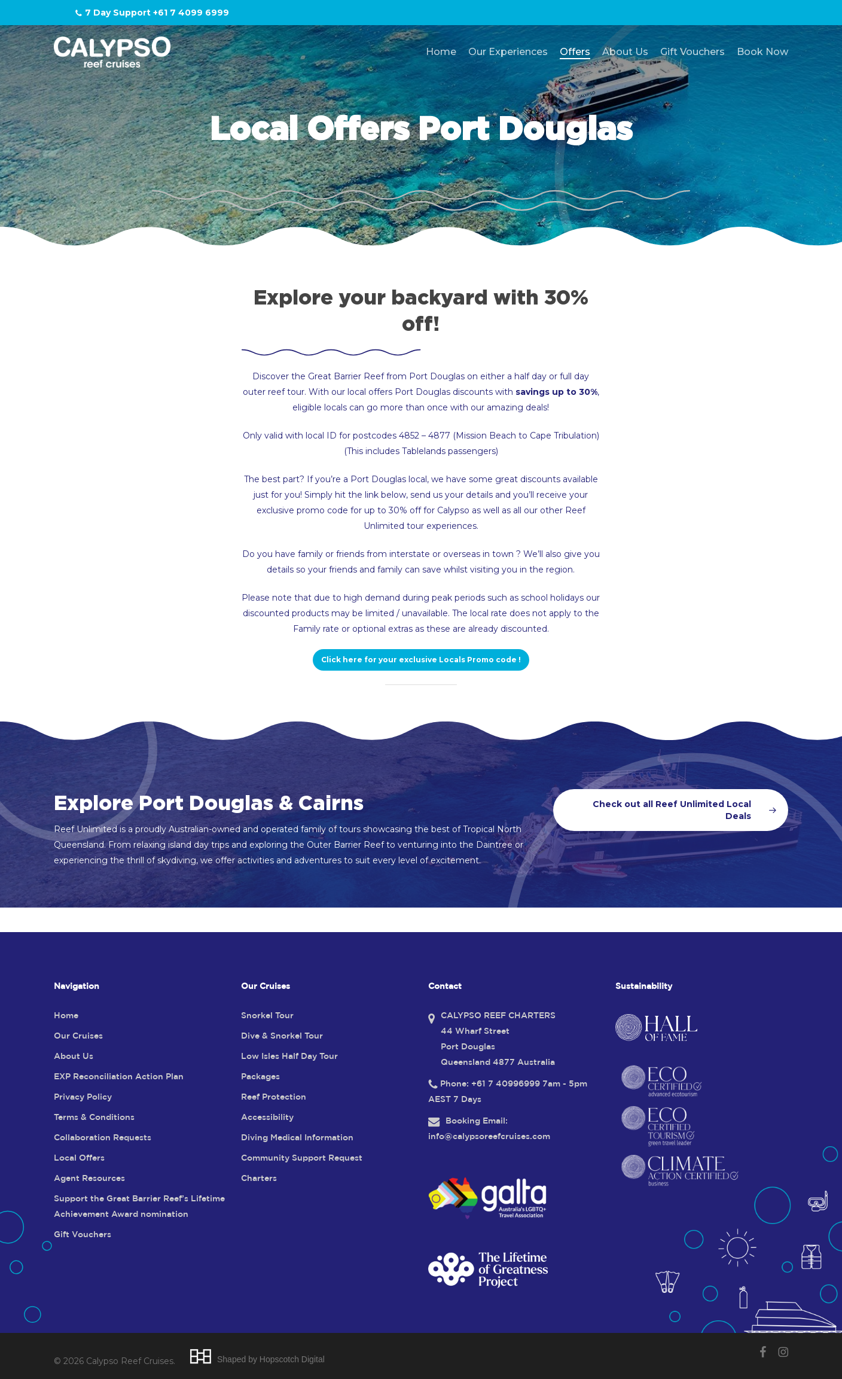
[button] (421, 660)
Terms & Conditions (94, 1117)
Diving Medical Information (297, 1137)
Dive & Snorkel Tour (282, 1036)
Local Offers (79, 1158)
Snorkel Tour (267, 1015)
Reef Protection (273, 1097)
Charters (259, 1178)
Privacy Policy (83, 1097)
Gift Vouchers (82, 1234)
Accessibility (267, 1117)
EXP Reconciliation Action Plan (119, 1076)
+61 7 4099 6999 (191, 12)
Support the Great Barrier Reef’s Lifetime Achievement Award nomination (139, 1206)
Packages (260, 1076)
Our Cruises (78, 1036)
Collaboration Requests (102, 1137)
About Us (73, 1056)
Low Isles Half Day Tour (289, 1056)
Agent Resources (89, 1178)
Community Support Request (301, 1158)
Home (66, 1015)
